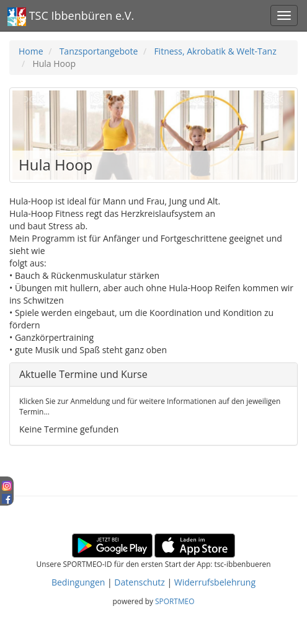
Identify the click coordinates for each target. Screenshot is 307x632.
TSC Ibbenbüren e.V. (70, 16)
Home (31, 51)
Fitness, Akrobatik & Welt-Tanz (215, 51)
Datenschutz (139, 582)
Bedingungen (78, 582)
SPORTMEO (174, 601)
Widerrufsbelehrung (215, 582)
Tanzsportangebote (99, 51)
